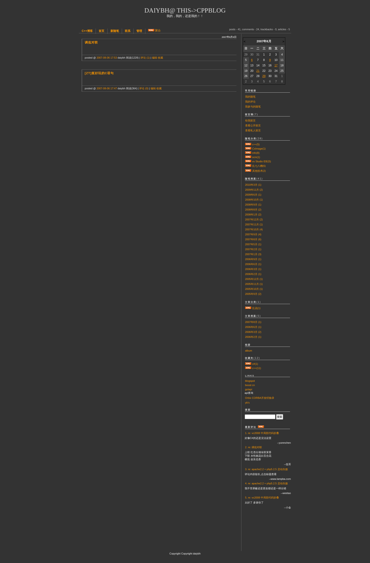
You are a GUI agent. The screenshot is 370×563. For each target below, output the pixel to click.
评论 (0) (143, 88)
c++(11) (256, 368)
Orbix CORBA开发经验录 (259, 397)
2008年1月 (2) (253, 214)
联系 (127, 31)
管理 (139, 31)
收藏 (160, 57)
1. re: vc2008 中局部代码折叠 (262, 433)
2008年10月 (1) (254, 199)
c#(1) (255, 363)
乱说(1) (256, 308)
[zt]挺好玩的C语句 (99, 73)
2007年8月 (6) (253, 239)
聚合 (158, 30)
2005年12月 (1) (254, 279)
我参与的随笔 (253, 106)
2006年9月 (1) (253, 259)
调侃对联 (91, 42)
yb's (247, 402)
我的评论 (250, 101)
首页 (101, 31)
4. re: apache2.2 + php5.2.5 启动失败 (266, 483)
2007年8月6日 (229, 37)
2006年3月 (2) (253, 332)
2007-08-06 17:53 (107, 57)
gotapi (248, 389)
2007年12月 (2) (254, 219)
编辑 (154, 57)
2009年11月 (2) (254, 189)
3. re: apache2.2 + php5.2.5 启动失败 (266, 469)
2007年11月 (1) (254, 224)
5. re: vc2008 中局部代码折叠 (262, 497)
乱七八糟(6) (259, 165)
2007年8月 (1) (253, 322)
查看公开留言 (253, 125)
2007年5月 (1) (253, 244)
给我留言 (250, 120)
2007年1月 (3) (253, 254)
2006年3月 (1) (253, 269)
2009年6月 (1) (253, 194)
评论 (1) (145, 57)
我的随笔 (250, 96)
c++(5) (256, 144)
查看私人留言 (253, 130)
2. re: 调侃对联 (253, 447)
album (248, 350)
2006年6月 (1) (253, 264)
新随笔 (114, 31)
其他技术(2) (259, 170)
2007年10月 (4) (254, 229)
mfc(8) (256, 152)
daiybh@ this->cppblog (185, 10)
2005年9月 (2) (253, 293)
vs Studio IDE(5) (261, 161)
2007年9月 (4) (253, 234)
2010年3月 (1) (253, 184)
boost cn (250, 385)
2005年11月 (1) (254, 284)
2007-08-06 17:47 (107, 88)
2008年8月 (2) (253, 209)
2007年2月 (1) (253, 249)
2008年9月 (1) (253, 204)
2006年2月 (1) (253, 274)
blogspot (250, 380)
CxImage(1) (259, 148)
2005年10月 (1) (254, 289)
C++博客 (87, 31)
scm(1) (256, 157)
